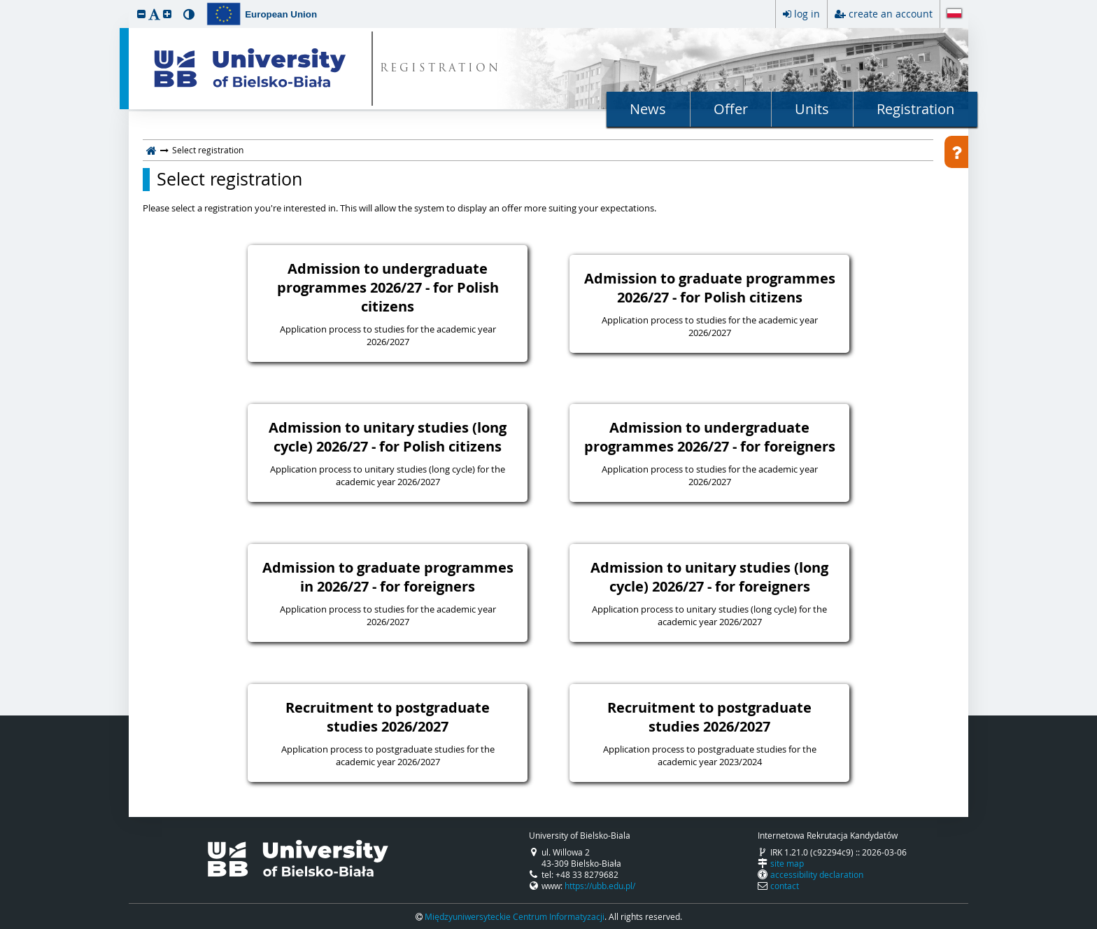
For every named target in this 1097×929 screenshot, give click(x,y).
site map (787, 863)
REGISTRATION (440, 69)
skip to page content (3, 3)
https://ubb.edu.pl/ (600, 885)
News (648, 108)
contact (784, 885)
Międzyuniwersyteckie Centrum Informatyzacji (514, 916)
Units (812, 108)
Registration (915, 108)
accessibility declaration (816, 874)
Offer (731, 108)
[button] (141, 13)
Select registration (229, 179)
